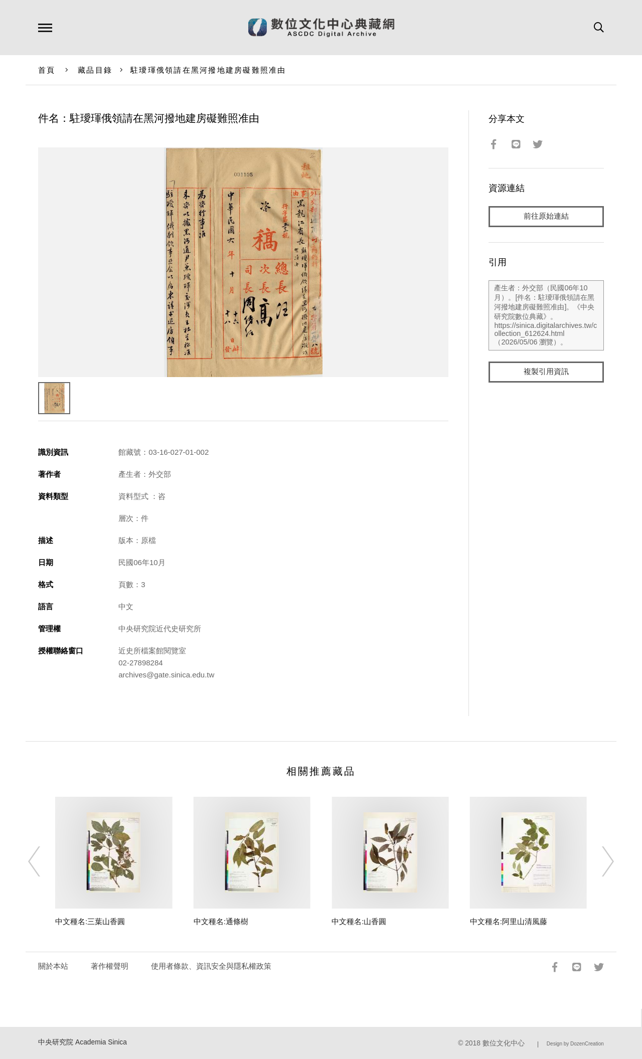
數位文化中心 (504, 1043)
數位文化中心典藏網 (321, 27)
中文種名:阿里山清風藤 (508, 921)
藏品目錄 (95, 70)
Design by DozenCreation (575, 1043)
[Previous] (43, 861)
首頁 (47, 70)
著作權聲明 (109, 966)
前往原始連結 (546, 216)
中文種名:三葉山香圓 (90, 921)
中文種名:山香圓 (359, 921)
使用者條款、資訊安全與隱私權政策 (211, 966)
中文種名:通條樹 (221, 921)
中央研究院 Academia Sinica (82, 1042)
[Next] (599, 861)
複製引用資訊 (546, 372)
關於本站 (53, 966)
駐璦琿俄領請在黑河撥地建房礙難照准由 (208, 70)
